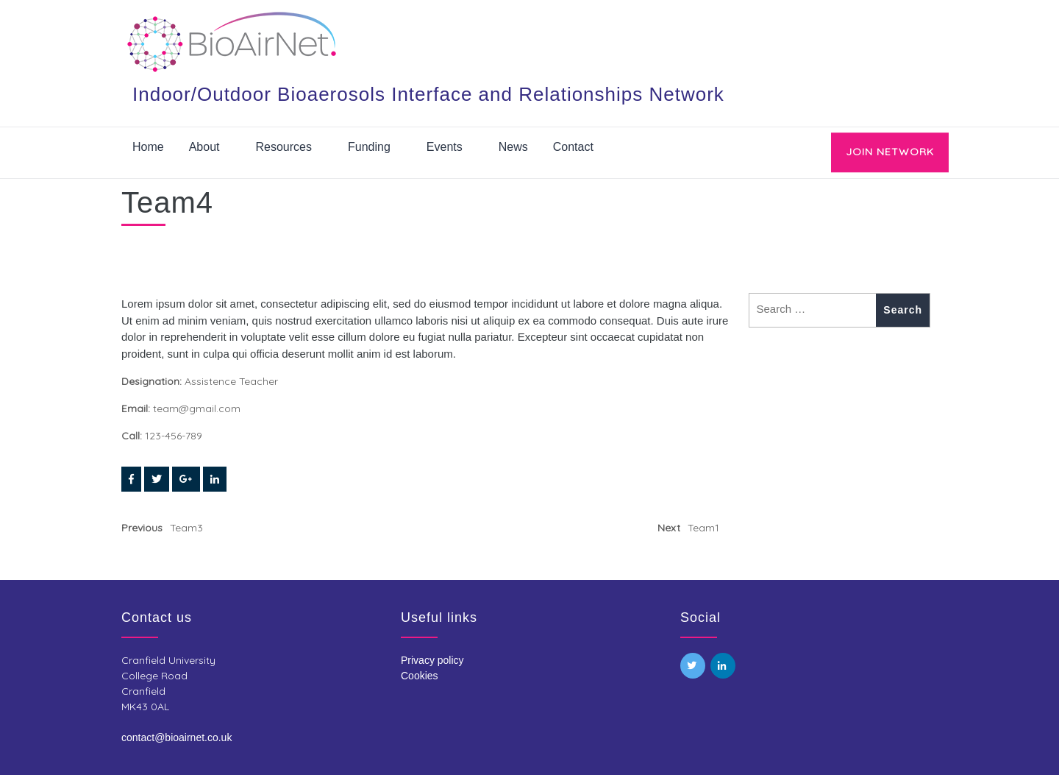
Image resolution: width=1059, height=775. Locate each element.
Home (148, 147)
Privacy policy (432, 660)
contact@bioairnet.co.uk (176, 737)
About (204, 147)
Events (445, 147)
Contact (573, 147)
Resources (284, 147)
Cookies (419, 676)
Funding (369, 147)
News (513, 147)
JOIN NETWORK (890, 151)
